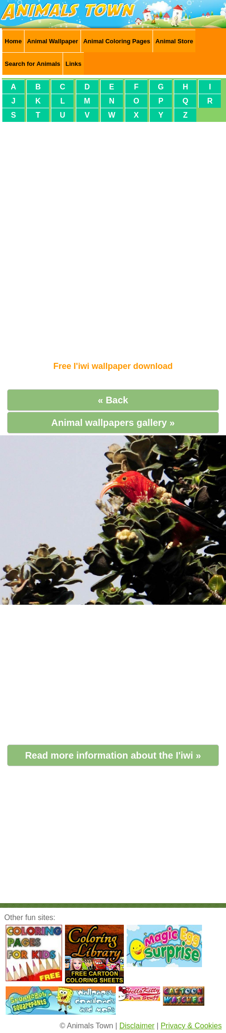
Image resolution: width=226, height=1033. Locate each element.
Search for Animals (32, 63)
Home (13, 41)
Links (73, 63)
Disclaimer (136, 1026)
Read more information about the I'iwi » (113, 755)
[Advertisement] (111, 238)
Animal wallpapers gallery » (113, 422)
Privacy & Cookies (191, 1026)
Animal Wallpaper (52, 41)
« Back (113, 400)
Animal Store (174, 41)
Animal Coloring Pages (116, 41)
